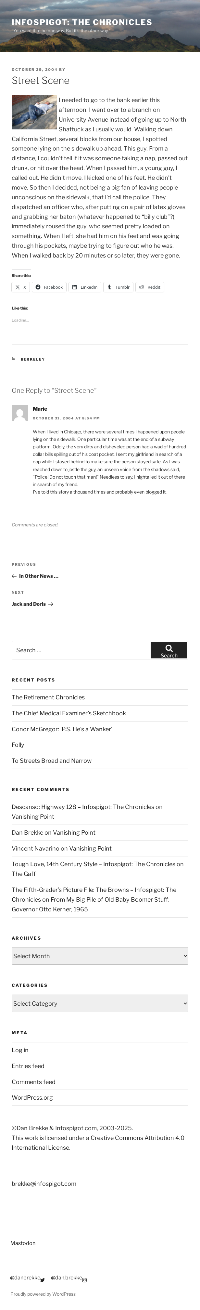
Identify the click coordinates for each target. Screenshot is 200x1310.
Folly (18, 744)
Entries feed (28, 1066)
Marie (40, 409)
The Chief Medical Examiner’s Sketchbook (69, 713)
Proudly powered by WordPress (43, 1294)
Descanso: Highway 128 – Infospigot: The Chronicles (83, 806)
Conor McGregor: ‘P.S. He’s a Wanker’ (62, 729)
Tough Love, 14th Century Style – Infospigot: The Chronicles (93, 864)
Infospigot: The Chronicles (82, 22)
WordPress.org (32, 1097)
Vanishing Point (33, 816)
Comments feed (34, 1081)
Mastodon (22, 1243)
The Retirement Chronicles (48, 697)
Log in (20, 1050)
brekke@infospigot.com (44, 1183)
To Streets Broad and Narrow (52, 760)
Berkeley (33, 359)
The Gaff (24, 873)
